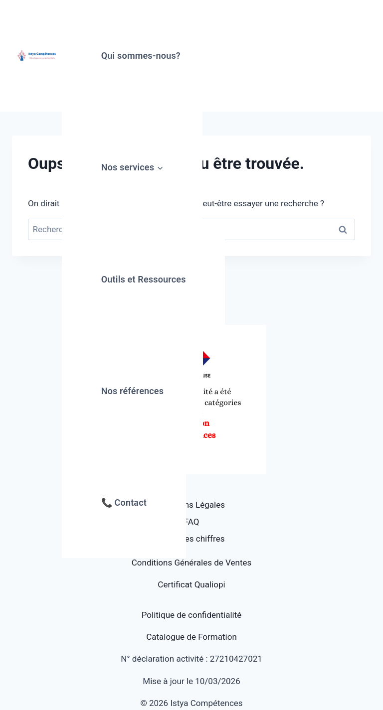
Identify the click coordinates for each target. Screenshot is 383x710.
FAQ (191, 522)
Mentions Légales (191, 505)
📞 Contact (124, 502)
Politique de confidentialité (192, 615)
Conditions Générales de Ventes (191, 563)
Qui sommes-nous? (141, 55)
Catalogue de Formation (191, 637)
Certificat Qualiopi (191, 584)
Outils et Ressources (143, 279)
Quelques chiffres (192, 539)
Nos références (132, 391)
